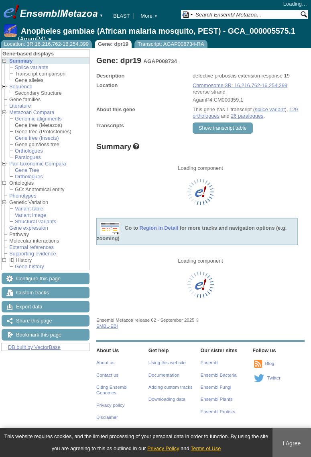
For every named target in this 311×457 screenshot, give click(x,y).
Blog (269, 363)
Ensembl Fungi (216, 387)
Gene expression (28, 228)
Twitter (274, 377)
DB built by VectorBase (34, 347)
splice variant (270, 109)
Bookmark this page (38, 335)
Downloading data (166, 399)
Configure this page (38, 278)
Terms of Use (206, 448)
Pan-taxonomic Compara (37, 164)
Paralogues (28, 157)
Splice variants (31, 67)
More (148, 16)
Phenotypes (23, 196)
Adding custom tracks (170, 387)
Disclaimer (107, 417)
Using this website (167, 362)
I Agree (292, 443)
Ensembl (210, 362)
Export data (29, 307)
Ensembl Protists (218, 411)
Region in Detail (159, 228)
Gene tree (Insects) (37, 138)
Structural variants (35, 221)
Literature (20, 106)
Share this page (34, 321)
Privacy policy (110, 405)
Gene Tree (27, 170)
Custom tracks (32, 293)
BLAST (121, 16)
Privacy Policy (163, 448)
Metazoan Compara (31, 112)
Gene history (29, 266)
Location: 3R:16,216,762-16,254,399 (46, 44)
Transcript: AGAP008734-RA (171, 44)
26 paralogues (247, 116)
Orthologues (29, 151)
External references (31, 247)
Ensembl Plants (217, 399)
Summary (21, 61)
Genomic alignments (38, 119)
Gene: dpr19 (113, 44)
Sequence (21, 87)
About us (105, 362)
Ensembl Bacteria (219, 375)
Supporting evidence (32, 254)
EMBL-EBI (107, 326)
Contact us (107, 375)
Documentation (163, 375)
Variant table (29, 209)
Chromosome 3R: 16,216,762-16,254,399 (240, 85)
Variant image (30, 215)
